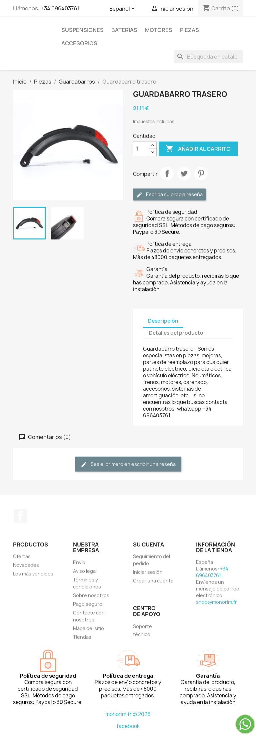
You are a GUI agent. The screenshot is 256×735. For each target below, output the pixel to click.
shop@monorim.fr (216, 602)
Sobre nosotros (91, 595)
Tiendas (82, 637)
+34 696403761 (60, 8)
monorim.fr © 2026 (128, 714)
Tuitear (184, 173)
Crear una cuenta (153, 580)
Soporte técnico (142, 630)
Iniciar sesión (148, 572)
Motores (158, 30)
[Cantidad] (141, 149)
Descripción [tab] (163, 320)
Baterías (124, 30)
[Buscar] (208, 56)
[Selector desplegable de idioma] (123, 9)
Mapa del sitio (88, 628)
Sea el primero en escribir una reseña (128, 464)
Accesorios (79, 43)
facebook (128, 726)
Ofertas (22, 556)
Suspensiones (82, 30)
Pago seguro (87, 604)
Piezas (189, 30)
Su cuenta (148, 544)
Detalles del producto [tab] (176, 332)
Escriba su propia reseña (169, 194)
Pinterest (201, 173)
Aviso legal (85, 571)
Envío (79, 562)
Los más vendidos (33, 573)
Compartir (167, 173)
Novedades (26, 565)
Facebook (20, 516)
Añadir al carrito (198, 149)
